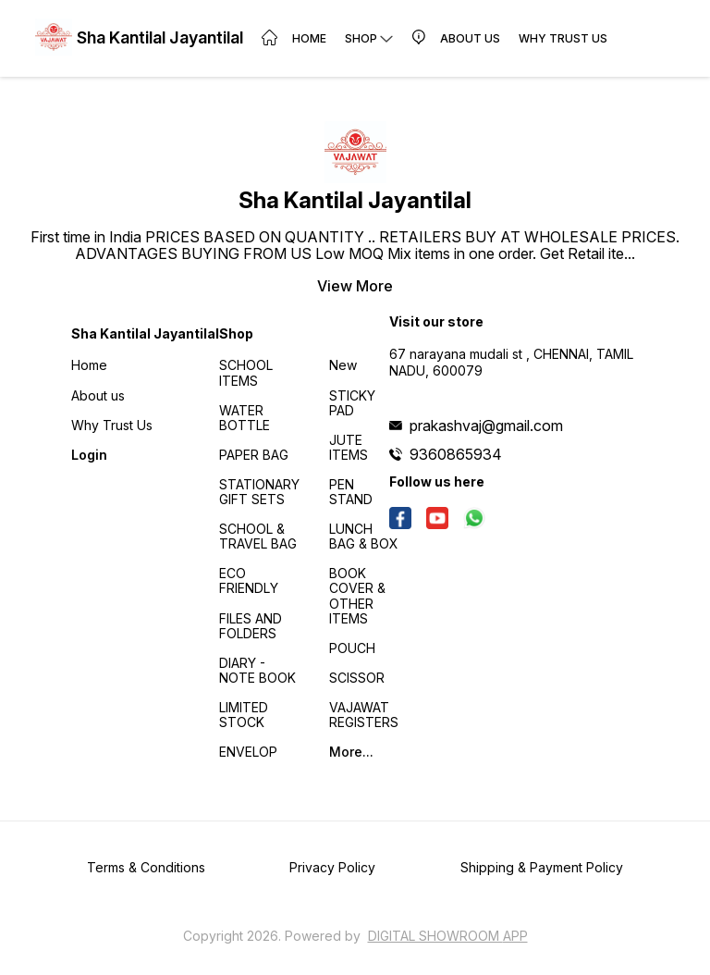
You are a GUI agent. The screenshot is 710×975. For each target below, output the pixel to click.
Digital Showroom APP (448, 936)
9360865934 (456, 454)
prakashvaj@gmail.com (486, 425)
